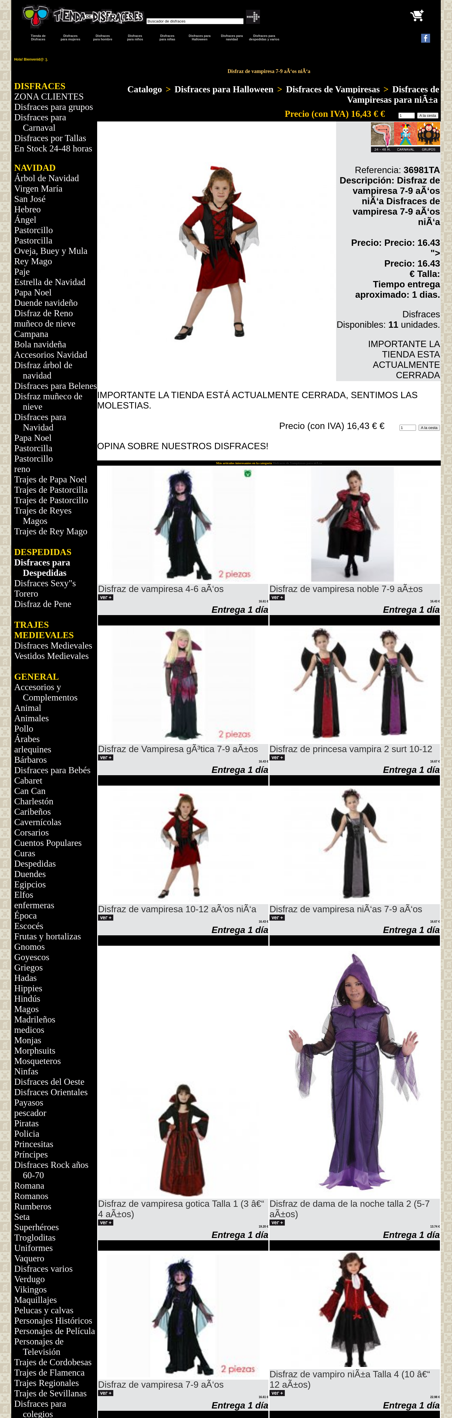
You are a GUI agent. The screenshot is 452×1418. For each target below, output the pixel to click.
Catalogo (144, 89)
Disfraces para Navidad (40, 422)
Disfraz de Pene (42, 604)
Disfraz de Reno (43, 313)
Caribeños (32, 812)
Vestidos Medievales (51, 656)
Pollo (23, 729)
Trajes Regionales (46, 1383)
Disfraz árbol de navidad (43, 370)
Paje (22, 272)
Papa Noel (33, 292)
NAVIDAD (35, 168)
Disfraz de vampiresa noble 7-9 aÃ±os (346, 589)
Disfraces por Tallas (50, 138)
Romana (29, 1186)
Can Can (30, 791)
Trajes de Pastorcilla (51, 490)
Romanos (31, 1196)
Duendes (30, 874)
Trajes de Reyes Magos (42, 515)
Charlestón (33, 801)
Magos (26, 1009)
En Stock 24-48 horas (53, 148)
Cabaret (28, 781)
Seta (22, 1217)
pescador (30, 1113)
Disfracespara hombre (102, 37)
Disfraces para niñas (167, 37)
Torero (26, 594)
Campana (31, 334)
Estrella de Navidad (49, 282)
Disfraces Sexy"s (45, 583)
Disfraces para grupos (53, 107)
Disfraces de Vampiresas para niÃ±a (393, 94)
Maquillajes (35, 1300)
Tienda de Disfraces (38, 37)
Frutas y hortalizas (47, 936)
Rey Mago (33, 261)
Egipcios (30, 884)
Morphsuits (34, 1051)
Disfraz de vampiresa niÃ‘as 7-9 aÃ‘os (346, 909)
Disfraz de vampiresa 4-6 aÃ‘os (161, 589)
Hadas (25, 978)
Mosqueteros (37, 1061)
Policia (26, 1134)
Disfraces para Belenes (55, 386)
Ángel (25, 220)
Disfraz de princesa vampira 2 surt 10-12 (351, 749)
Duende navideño (46, 303)
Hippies (28, 988)
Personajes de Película (54, 1331)
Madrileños (34, 1019)
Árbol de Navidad (46, 178)
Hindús (27, 999)
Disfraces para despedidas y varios (264, 37)
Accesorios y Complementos (46, 692)
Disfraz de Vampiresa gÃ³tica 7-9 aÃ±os (178, 749)
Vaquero (29, 1258)
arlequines (32, 749)
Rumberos (32, 1206)
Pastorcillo (33, 230)
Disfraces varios (43, 1269)
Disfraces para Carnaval (40, 122)
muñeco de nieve (44, 324)
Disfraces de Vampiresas (333, 89)
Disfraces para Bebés (52, 770)
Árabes (27, 739)
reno (22, 469)
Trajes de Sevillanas (50, 1393)
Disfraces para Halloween (200, 37)
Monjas (27, 1040)
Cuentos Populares (48, 843)
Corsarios (31, 832)
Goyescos (31, 957)
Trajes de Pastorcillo (51, 500)
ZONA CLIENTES (49, 96)
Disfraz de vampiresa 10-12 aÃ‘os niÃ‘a (177, 909)
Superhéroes (36, 1227)
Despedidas (35, 864)
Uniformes (33, 1248)
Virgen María (38, 188)
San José (30, 199)
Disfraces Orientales (51, 1092)
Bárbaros (30, 760)
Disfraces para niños (135, 37)
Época (25, 916)
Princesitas (33, 1144)
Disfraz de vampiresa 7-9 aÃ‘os (161, 1385)
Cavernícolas (37, 822)
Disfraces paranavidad (232, 37)
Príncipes (31, 1154)
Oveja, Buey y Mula (50, 251)
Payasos (28, 1102)
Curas (24, 853)
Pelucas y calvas (44, 1310)
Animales (31, 718)
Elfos (23, 895)
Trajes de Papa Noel (50, 479)
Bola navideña (40, 344)
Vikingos (30, 1289)
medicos (29, 1030)
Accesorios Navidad (50, 355)
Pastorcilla (33, 240)
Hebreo (27, 209)
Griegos (28, 967)
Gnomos (29, 947)
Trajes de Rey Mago (50, 531)
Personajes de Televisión (39, 1346)
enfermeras (34, 905)
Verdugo (29, 1279)
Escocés (28, 926)
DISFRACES (39, 86)
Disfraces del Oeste (49, 1082)
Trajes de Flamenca (49, 1373)
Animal (27, 708)
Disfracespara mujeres (70, 37)
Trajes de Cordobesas (53, 1362)
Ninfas (26, 1071)
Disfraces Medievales (53, 645)
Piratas (26, 1123)
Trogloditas (34, 1237)
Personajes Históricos (53, 1321)
